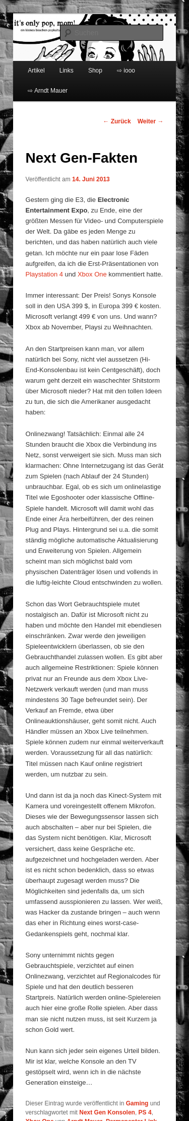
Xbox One (92, 274)
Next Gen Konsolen (107, 1112)
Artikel (36, 70)
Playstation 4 (44, 274)
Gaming (137, 1103)
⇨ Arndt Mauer (48, 90)
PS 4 (145, 1112)
